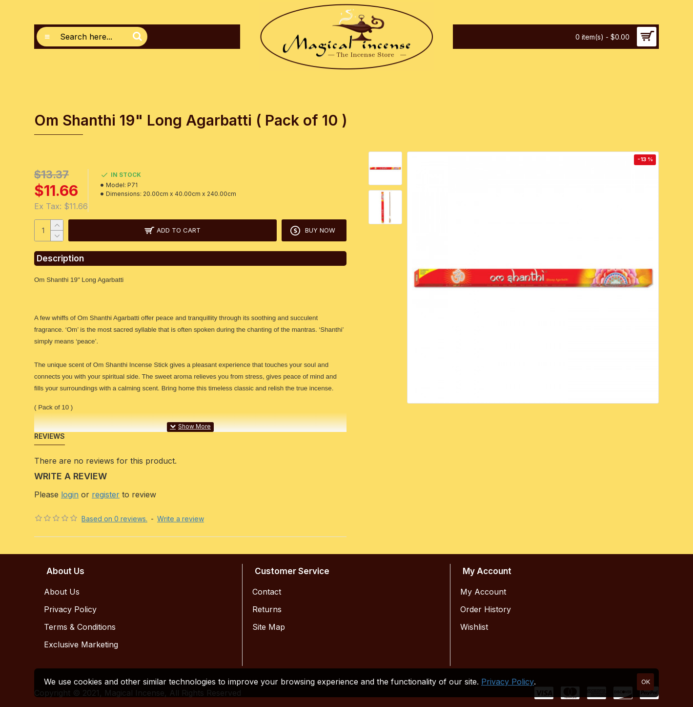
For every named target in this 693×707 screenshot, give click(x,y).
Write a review (180, 518)
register (106, 494)
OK (645, 682)
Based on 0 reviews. (114, 518)
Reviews (49, 436)
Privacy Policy (507, 681)
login (70, 494)
